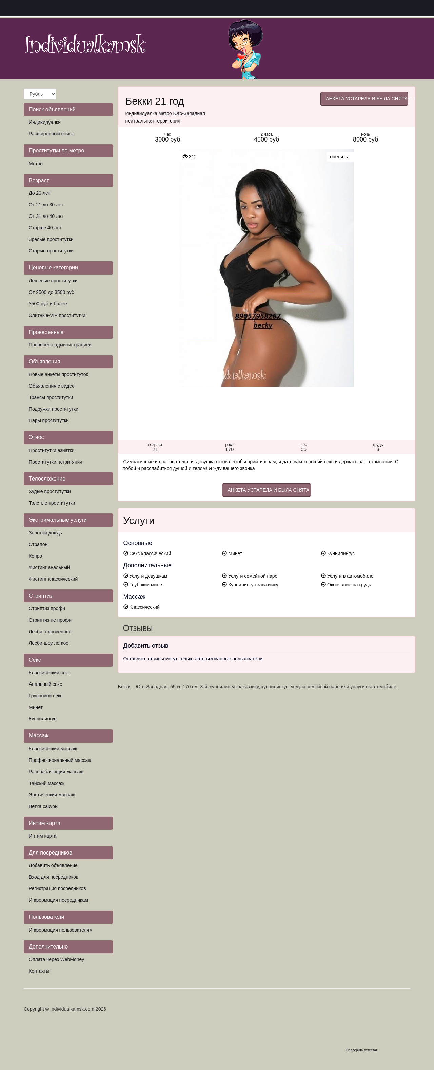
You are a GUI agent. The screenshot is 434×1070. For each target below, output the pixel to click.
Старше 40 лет (45, 227)
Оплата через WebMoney (56, 959)
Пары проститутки (49, 420)
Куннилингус (42, 718)
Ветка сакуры (43, 806)
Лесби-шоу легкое (48, 643)
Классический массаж (53, 748)
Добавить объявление (53, 865)
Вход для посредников (53, 877)
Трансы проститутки (51, 397)
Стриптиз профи (47, 608)
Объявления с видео (52, 386)
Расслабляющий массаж (56, 771)
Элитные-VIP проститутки (57, 315)
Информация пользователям (61, 930)
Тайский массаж (46, 783)
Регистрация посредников (57, 888)
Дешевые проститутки (53, 280)
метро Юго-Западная (182, 113)
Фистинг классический (53, 579)
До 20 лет (39, 193)
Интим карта (42, 836)
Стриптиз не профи (50, 620)
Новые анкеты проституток (58, 374)
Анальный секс (45, 684)
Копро (35, 556)
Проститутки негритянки (55, 462)
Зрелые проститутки (51, 239)
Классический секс (49, 672)
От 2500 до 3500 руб (51, 292)
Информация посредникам (58, 900)
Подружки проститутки (53, 409)
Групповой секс (45, 695)
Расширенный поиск (51, 133)
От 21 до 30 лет (46, 204)
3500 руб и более (48, 303)
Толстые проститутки (52, 503)
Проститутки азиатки (51, 450)
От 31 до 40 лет (46, 216)
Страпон (38, 544)
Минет (36, 707)
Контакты (39, 971)
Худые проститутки (50, 491)
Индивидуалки (45, 122)
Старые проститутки (51, 251)
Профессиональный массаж (60, 760)
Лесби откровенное (50, 631)
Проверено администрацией (60, 345)
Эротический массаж (52, 794)
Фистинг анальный (49, 567)
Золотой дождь (45, 533)
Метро (36, 163)
